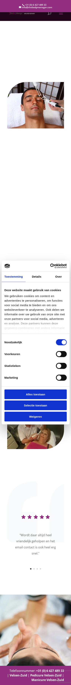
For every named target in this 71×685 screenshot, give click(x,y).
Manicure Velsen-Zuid (47, 680)
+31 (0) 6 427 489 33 (35, 4)
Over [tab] (58, 276)
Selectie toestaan (35, 405)
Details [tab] (36, 276)
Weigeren (35, 416)
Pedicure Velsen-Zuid (46, 675)
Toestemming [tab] (13, 276)
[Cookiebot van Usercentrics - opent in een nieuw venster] (50, 266)
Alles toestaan (35, 394)
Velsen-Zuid (18, 675)
